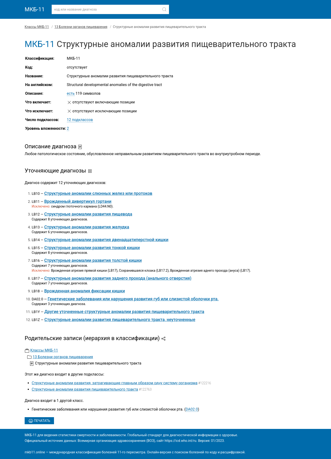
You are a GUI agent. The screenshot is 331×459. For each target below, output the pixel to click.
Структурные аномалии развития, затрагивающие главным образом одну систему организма (114, 383)
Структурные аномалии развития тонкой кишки (92, 247)
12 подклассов (80, 120)
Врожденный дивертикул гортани (77, 201)
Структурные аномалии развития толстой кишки (93, 260)
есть (71, 93)
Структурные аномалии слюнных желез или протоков (98, 193)
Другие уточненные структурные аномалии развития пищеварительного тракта (124, 311)
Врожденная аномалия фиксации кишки (84, 290)
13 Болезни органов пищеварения (80, 27)
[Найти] (164, 9)
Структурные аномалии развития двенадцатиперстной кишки (106, 239)
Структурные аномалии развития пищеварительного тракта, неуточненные (119, 319)
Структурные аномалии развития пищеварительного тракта (85, 389)
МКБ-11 (35, 9)
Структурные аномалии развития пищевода (88, 214)
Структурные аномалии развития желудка (86, 226)
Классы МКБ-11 (37, 27)
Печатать (39, 421)
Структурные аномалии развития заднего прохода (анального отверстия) (117, 278)
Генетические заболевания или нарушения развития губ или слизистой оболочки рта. (133, 298)
